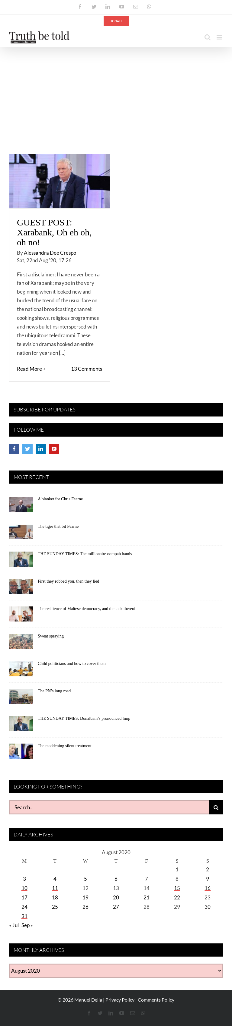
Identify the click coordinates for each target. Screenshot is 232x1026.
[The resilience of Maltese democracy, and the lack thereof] (21, 616)
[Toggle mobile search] (208, 37)
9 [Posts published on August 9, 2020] (207, 879)
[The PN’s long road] (21, 698)
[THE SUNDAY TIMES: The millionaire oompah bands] (21, 561)
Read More (29, 369)
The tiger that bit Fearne (58, 526)
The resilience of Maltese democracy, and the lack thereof (87, 608)
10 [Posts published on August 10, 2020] (24, 888)
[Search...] (109, 807)
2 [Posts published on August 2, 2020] (207, 869)
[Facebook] (14, 449)
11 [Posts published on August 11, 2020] (55, 888)
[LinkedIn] (41, 449)
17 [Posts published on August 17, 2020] (24, 897)
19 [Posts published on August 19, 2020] (85, 897)
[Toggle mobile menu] (220, 37)
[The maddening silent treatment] (21, 753)
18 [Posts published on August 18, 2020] (55, 897)
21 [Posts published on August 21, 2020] (146, 897)
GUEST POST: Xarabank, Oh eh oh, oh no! (54, 232)
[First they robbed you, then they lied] (21, 588)
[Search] (216, 807)
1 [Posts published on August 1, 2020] (177, 869)
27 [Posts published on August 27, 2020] (116, 907)
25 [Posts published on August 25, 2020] (55, 907)
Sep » (27, 925)
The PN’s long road (54, 691)
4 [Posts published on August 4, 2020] (54, 879)
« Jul (14, 925)
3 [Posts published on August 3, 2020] (24, 879)
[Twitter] (27, 449)
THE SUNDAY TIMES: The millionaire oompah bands (85, 554)
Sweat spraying (51, 636)
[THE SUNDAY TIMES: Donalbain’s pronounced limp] (21, 725)
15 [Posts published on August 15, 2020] (177, 888)
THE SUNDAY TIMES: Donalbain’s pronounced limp (84, 718)
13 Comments (86, 369)
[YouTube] (54, 449)
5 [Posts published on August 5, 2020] (85, 879)
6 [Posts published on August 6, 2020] (116, 879)
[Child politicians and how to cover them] (21, 671)
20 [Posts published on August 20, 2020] (116, 897)
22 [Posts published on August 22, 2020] (177, 897)
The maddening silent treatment (65, 746)
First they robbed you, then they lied (68, 581)
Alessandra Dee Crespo (50, 253)
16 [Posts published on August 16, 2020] (208, 888)
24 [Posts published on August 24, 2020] (24, 907)
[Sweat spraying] (21, 643)
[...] (62, 353)
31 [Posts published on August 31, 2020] (24, 916)
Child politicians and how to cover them (72, 663)
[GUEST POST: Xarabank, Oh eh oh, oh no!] (59, 181)
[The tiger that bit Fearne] (21, 533)
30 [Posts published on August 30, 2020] (208, 907)
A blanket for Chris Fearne (60, 499)
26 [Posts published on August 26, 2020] (85, 907)
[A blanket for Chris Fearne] (21, 506)
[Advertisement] (116, 92)
